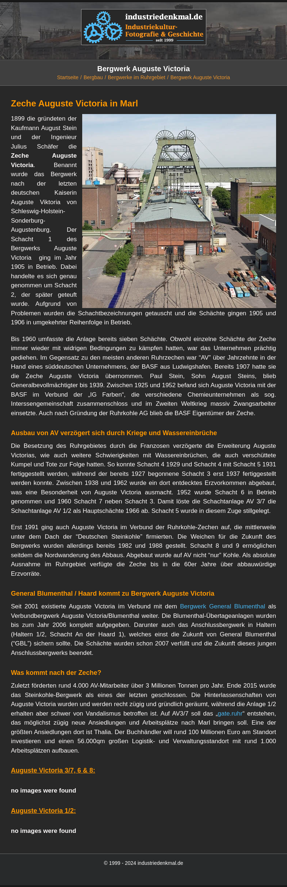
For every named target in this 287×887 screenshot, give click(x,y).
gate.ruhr (230, 713)
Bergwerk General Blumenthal (222, 606)
